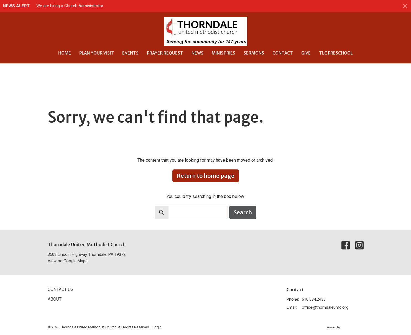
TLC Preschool (336, 53)
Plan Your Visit (96, 53)
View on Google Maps (68, 260)
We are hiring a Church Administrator (69, 5)
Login (157, 327)
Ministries (223, 53)
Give (306, 53)
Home (64, 53)
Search (243, 212)
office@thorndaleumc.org (325, 307)
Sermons (254, 53)
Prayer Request (165, 53)
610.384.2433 (314, 299)
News (197, 53)
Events (130, 53)
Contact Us (60, 289)
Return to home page (205, 175)
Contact (282, 53)
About (55, 299)
